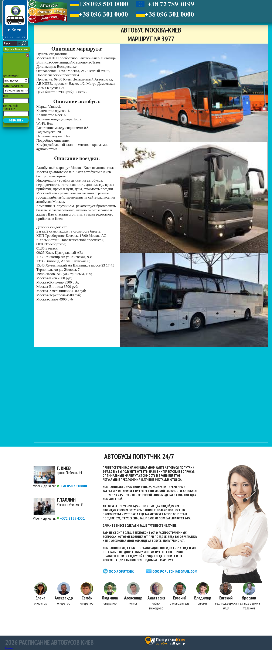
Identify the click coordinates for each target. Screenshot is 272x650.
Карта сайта (9, 648)
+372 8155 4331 (71, 518)
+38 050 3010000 (72, 486)
